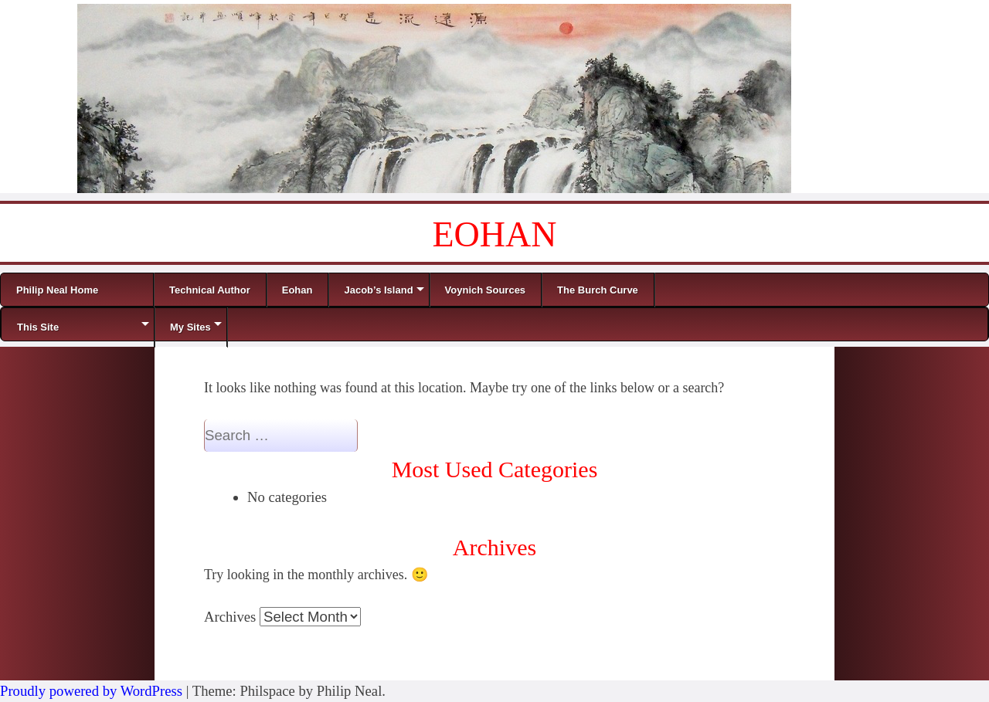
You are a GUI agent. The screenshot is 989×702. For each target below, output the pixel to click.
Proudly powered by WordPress (91, 691)
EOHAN (495, 234)
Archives (230, 617)
